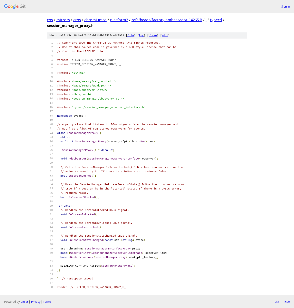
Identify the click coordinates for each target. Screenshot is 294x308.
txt (276, 301)
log (141, 35)
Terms (47, 302)
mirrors (63, 19)
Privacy (35, 302)
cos (50, 19)
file (130, 35)
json (286, 301)
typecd (216, 19)
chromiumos (95, 19)
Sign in (285, 6)
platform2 (119, 19)
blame (153, 35)
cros (77, 19)
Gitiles (25, 302)
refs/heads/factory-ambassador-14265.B (166, 19)
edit (165, 35)
